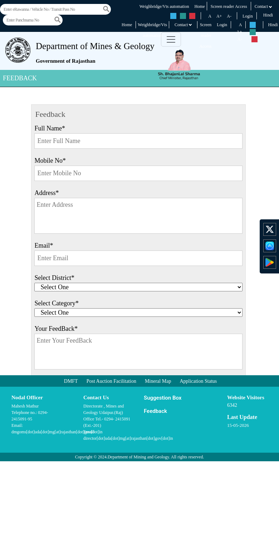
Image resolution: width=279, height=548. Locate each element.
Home (199, 6)
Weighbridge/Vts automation (164, 6)
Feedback (155, 411)
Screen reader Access (229, 6)
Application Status (198, 381)
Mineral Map (158, 381)
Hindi (268, 15)
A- (229, 16)
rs (173, 16)
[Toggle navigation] (171, 39)
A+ (219, 16)
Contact (263, 6)
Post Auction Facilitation (111, 381)
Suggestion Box (162, 398)
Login (248, 16)
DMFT (71, 381)
